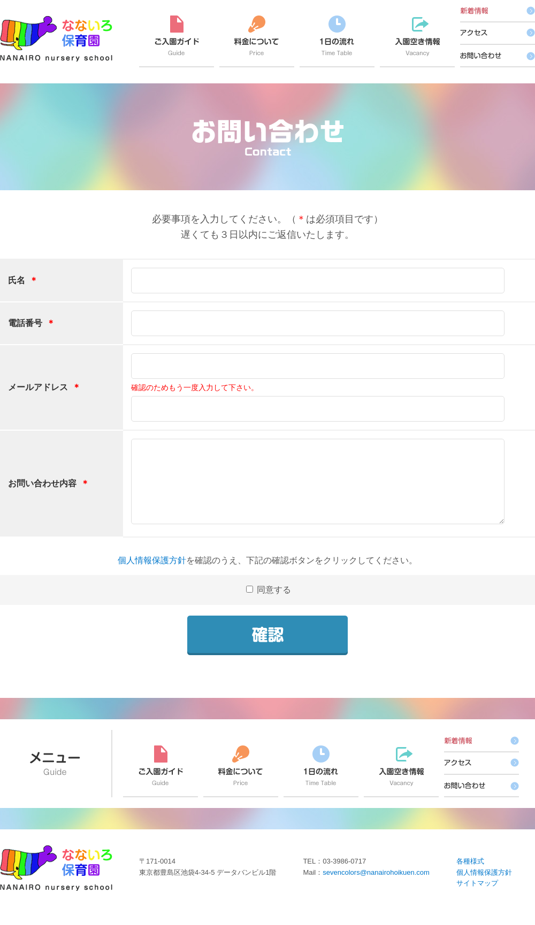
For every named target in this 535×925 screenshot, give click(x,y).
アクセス (497, 33)
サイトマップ (477, 896)
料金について (256, 41)
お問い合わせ (497, 56)
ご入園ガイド (176, 41)
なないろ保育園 (56, 38)
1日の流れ (337, 41)
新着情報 (497, 11)
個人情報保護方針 (152, 573)
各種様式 (470, 874)
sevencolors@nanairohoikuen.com (376, 885)
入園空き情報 (417, 41)
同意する (273, 602)
